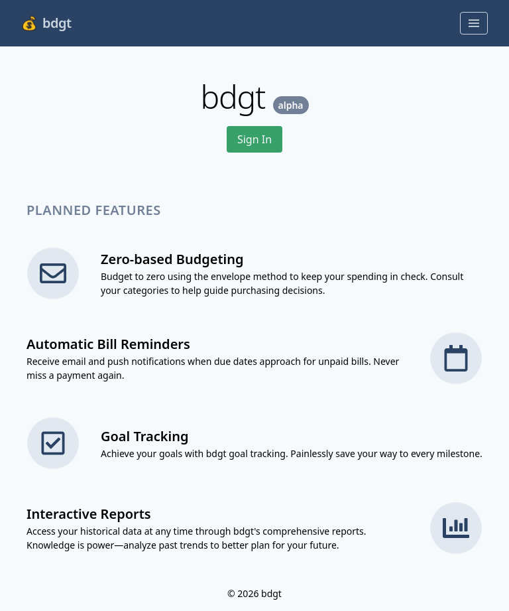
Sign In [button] (254, 139)
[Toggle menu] (474, 23)
